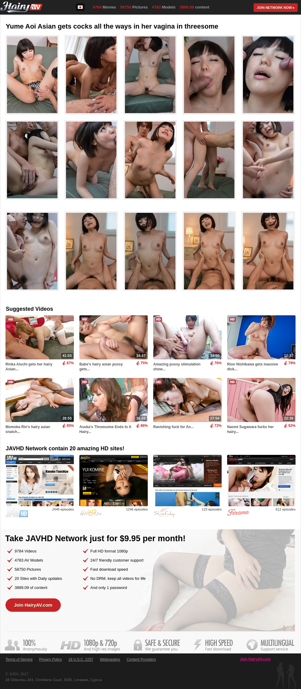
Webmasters (110, 659)
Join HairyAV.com (33, 605)
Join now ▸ (276, 7)
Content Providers (141, 659)
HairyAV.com (21, 7)
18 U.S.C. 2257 (80, 659)
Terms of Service (19, 659)
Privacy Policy (50, 659)
